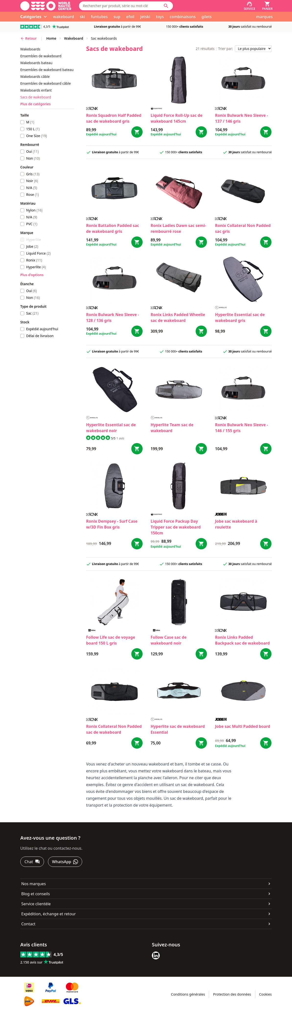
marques (264, 16)
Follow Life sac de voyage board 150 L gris (110, 640)
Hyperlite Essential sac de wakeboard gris (240, 317)
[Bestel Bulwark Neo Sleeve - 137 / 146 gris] (266, 132)
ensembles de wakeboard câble (45, 83)
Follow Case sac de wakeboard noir (169, 640)
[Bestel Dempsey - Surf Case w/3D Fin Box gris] (137, 544)
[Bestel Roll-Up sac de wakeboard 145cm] (201, 132)
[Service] (249, 6)
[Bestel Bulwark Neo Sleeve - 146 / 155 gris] (266, 449)
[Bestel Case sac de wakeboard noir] (201, 654)
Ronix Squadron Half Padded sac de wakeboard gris (113, 118)
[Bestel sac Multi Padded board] (266, 743)
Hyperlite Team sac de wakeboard (172, 427)
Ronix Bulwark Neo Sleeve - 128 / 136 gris (112, 317)
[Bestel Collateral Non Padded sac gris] (266, 242)
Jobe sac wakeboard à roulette (236, 524)
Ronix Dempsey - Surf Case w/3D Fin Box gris (111, 524)
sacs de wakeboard (35, 97)
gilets (207, 16)
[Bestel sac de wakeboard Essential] (201, 743)
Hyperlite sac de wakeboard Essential (178, 729)
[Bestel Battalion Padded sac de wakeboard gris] (137, 242)
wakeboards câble (35, 76)
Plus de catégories (35, 104)
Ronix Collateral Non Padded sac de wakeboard (114, 729)
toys (160, 16)
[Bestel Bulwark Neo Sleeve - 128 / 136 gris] (137, 331)
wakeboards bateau (36, 62)
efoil (130, 16)
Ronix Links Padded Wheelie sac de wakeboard (178, 317)
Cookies (265, 994)
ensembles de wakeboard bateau (47, 69)
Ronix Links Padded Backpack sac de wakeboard (242, 640)
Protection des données (232, 994)
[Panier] (267, 6)
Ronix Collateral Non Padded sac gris (242, 228)
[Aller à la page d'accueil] (45, 6)
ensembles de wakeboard (40, 56)
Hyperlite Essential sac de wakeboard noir (111, 427)
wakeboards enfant (36, 90)
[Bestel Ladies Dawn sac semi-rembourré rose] (201, 242)
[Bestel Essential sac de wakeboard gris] (266, 331)
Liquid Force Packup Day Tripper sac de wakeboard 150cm (176, 527)
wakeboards (30, 49)
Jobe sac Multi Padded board (242, 726)
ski (82, 16)
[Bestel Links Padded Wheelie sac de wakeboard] (201, 331)
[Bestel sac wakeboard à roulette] (266, 544)
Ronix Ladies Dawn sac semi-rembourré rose (178, 228)
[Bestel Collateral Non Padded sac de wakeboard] (137, 743)
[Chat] (32, 862)
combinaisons (183, 16)
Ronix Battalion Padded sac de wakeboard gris (112, 228)
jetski (145, 16)
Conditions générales (188, 994)
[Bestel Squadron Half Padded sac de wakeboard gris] (137, 132)
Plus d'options (32, 274)
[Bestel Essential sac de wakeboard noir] (137, 449)
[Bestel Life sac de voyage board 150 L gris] (137, 654)
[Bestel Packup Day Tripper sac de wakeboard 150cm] (201, 544)
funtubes (99, 16)
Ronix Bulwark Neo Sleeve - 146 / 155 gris (241, 427)
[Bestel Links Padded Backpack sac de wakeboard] (266, 654)
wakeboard (63, 16)
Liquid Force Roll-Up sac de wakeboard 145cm (176, 118)
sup (116, 16)
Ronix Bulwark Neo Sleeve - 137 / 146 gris (241, 118)
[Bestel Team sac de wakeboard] (201, 449)
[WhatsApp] (65, 862)
